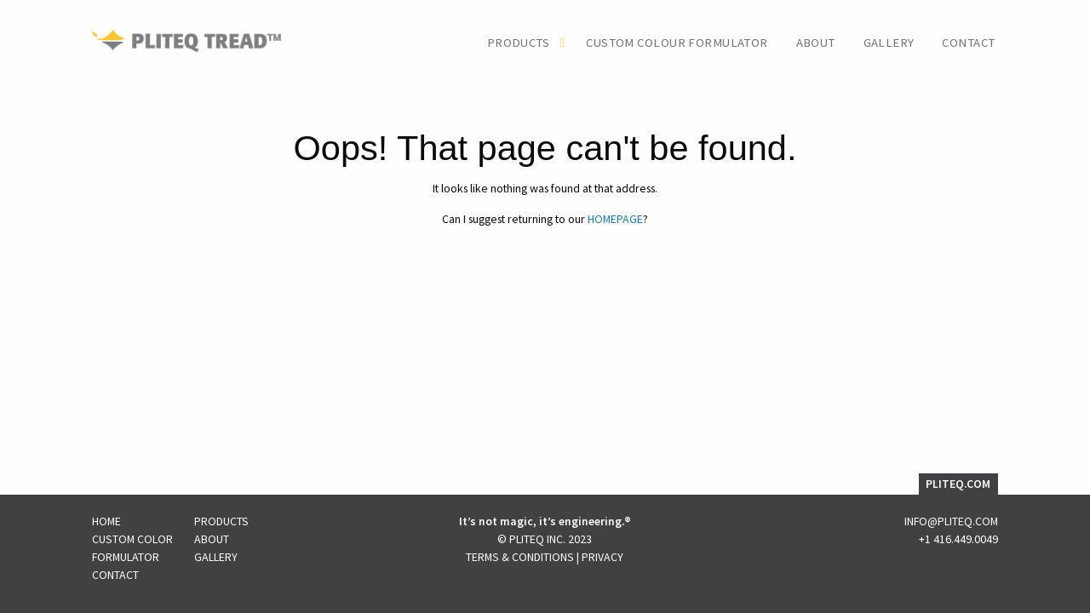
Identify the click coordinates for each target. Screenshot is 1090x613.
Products (518, 43)
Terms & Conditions (520, 556)
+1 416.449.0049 (958, 539)
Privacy (602, 556)
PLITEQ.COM (958, 483)
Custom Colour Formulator (676, 43)
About (815, 43)
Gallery (889, 43)
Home (106, 521)
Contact (968, 43)
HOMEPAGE (615, 218)
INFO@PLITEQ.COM (951, 521)
